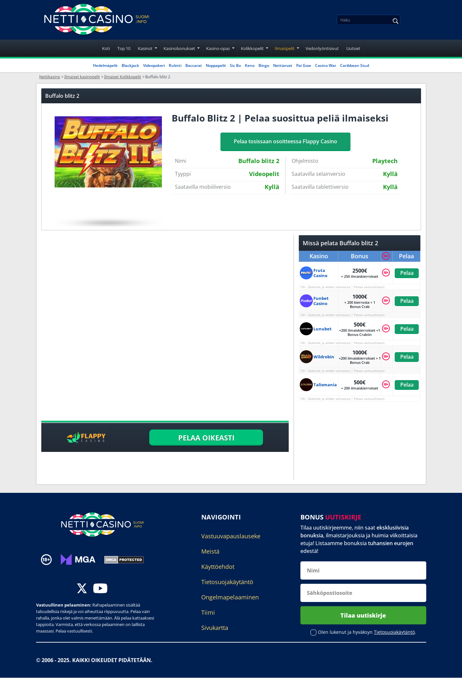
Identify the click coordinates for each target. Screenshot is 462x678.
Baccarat (193, 65)
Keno (250, 65)
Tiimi (208, 612)
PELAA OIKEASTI (206, 437)
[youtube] (100, 589)
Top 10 (123, 48)
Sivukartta (214, 628)
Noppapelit (216, 65)
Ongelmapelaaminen (230, 597)
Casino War (325, 65)
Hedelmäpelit (105, 65)
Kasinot (145, 48)
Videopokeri (154, 65)
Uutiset (353, 48)
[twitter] (82, 589)
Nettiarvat (282, 65)
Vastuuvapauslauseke (230, 536)
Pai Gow (303, 65)
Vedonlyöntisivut (322, 48)
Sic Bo (235, 65)
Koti (106, 48)
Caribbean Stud (354, 65)
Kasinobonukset (179, 48)
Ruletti (175, 65)
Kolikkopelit (252, 48)
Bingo (263, 65)
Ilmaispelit (285, 48)
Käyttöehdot (217, 566)
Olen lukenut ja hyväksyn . (367, 632)
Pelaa (406, 272)
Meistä (210, 551)
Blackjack (130, 65)
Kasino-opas (218, 48)
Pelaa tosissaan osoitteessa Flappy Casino (285, 141)
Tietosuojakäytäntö (227, 582)
